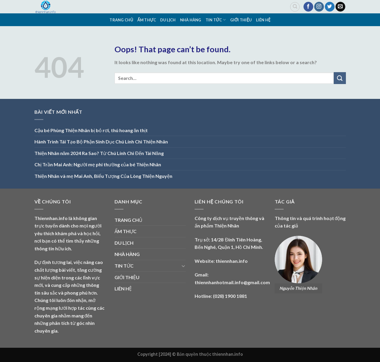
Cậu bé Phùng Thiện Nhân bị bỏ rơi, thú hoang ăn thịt (91, 130)
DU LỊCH (168, 20)
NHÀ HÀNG (190, 20)
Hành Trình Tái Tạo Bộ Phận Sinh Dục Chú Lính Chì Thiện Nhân (101, 141)
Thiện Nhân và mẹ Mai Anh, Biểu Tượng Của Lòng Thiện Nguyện (103, 176)
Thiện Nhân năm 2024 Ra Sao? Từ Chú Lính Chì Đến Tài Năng (99, 153)
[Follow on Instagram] (319, 7)
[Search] (295, 7)
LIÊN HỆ (263, 20)
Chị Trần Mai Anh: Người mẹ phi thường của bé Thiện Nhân (97, 164)
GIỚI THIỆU (241, 20)
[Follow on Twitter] (330, 7)
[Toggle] (183, 265)
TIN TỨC (216, 20)
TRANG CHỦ (121, 20)
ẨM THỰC (146, 20)
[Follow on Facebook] (308, 7)
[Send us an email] (340, 7)
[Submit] (340, 78)
